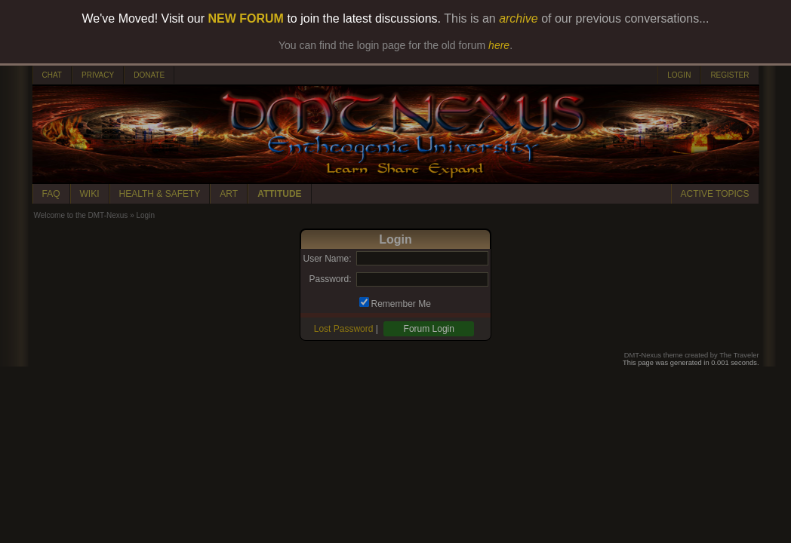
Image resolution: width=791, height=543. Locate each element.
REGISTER (729, 75)
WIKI (90, 194)
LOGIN (679, 75)
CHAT (52, 75)
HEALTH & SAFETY (160, 194)
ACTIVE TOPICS (715, 194)
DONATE (149, 75)
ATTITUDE (279, 194)
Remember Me (401, 304)
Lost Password (344, 329)
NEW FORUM (246, 18)
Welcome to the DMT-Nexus (81, 215)
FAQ (51, 194)
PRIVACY (98, 75)
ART (229, 194)
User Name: (327, 258)
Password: (330, 279)
